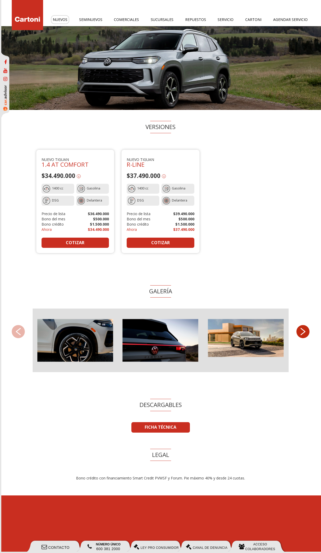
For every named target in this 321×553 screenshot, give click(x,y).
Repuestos (195, 19)
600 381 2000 (103, 547)
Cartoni (253, 19)
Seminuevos (90, 19)
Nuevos (60, 19)
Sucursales (162, 19)
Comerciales (126, 19)
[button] (303, 331)
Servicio (226, 19)
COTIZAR (75, 242)
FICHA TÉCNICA (160, 427)
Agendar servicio (290, 19)
